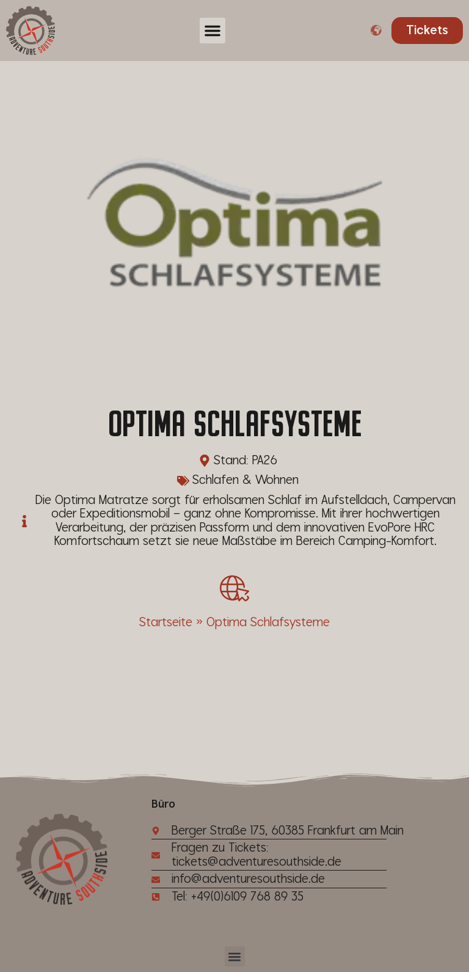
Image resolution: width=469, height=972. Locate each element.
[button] (212, 30)
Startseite (165, 622)
